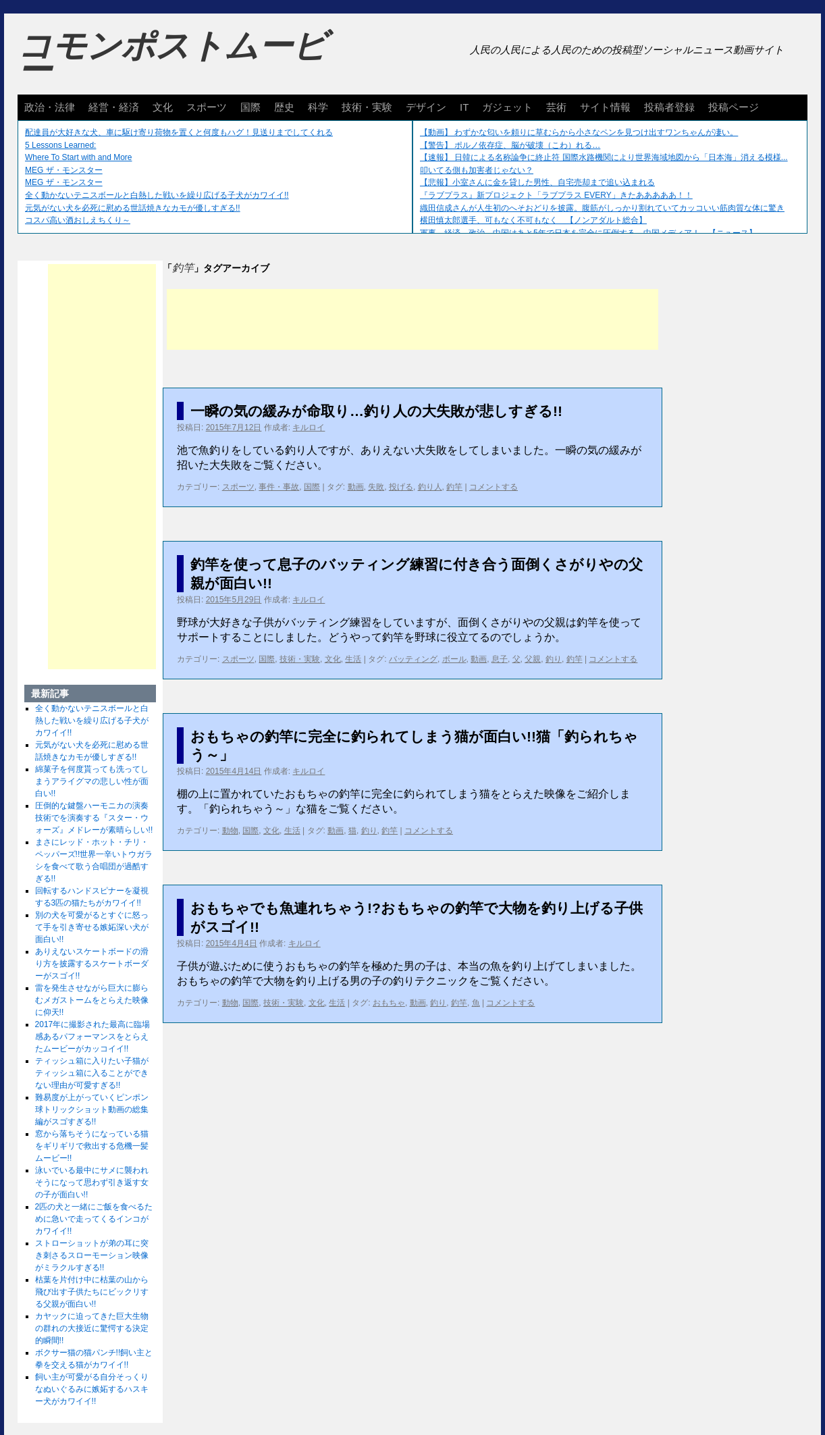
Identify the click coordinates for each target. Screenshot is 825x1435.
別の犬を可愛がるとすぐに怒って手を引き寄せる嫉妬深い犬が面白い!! (92, 927)
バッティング (413, 659)
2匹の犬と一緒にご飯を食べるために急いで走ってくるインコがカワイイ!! (94, 1219)
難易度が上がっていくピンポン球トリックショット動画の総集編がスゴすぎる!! (92, 1109)
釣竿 (454, 487)
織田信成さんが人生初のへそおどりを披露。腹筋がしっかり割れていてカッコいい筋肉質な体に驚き (602, 208)
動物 (230, 830)
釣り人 (430, 487)
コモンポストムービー (172, 58)
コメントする (493, 487)
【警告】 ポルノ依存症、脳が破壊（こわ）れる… (510, 145)
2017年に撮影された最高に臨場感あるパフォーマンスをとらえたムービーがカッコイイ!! (93, 1036)
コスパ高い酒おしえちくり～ (77, 220)
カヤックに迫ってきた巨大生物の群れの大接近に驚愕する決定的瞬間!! (92, 1328)
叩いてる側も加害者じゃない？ (476, 170)
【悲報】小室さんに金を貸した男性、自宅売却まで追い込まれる (537, 182)
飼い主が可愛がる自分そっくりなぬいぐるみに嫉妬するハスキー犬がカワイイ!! (92, 1389)
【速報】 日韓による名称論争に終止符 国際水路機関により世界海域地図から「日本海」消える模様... (604, 157)
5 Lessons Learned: (60, 145)
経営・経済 (113, 107)
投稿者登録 (669, 107)
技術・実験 (367, 107)
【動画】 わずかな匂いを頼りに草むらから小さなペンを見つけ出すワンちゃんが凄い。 (579, 132)
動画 (356, 487)
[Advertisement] (412, 319)
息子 (499, 659)
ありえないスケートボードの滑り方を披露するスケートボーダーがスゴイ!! (92, 964)
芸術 (556, 107)
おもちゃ (389, 1003)
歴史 (284, 107)
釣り (553, 659)
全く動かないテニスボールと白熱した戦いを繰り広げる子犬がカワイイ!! (157, 195)
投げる (401, 487)
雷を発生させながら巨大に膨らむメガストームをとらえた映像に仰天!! (92, 1000)
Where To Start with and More (78, 157)
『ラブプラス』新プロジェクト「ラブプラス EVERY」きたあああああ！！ (556, 195)
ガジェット (507, 107)
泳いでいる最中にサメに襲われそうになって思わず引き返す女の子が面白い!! (92, 1182)
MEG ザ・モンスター (64, 170)
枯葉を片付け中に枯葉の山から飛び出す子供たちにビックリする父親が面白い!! (92, 1292)
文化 (163, 107)
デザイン (426, 107)
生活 (353, 659)
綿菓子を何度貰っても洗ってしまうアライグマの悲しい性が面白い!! (92, 781)
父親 (533, 659)
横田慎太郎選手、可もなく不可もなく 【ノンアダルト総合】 (533, 220)
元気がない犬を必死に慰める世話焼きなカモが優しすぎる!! (132, 208)
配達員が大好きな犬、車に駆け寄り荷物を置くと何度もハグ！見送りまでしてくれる (179, 132)
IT (464, 107)
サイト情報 (605, 107)
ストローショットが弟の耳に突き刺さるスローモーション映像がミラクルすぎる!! (92, 1255)
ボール (454, 659)
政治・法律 (49, 107)
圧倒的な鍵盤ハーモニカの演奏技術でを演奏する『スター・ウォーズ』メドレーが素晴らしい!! (94, 818)
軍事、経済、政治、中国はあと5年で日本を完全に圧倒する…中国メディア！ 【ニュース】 (588, 233)
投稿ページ (733, 107)
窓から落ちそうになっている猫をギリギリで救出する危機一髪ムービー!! (92, 1146)
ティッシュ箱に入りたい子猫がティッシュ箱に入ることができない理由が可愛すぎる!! (92, 1073)
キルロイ (308, 427)
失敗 (376, 487)
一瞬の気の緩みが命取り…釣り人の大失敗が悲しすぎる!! (376, 411)
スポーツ (206, 107)
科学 (318, 107)
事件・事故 (279, 487)
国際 (250, 107)
